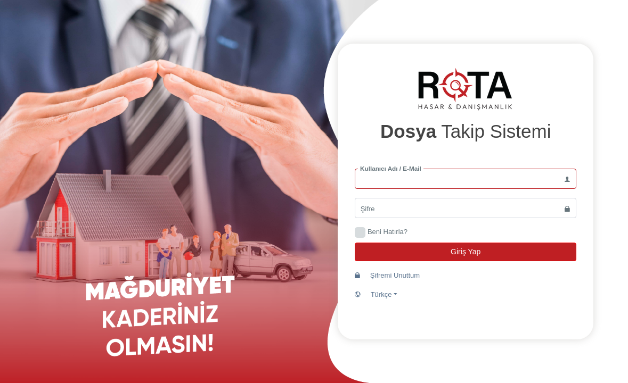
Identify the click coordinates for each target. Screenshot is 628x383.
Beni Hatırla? (387, 232)
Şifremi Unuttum (387, 275)
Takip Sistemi (465, 131)
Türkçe (376, 294)
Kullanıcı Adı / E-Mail (390, 169)
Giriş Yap (465, 251)
